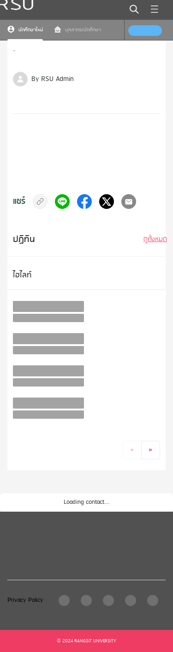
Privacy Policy (25, 600)
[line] (62, 201)
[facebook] (84, 201)
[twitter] (106, 201)
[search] (134, 9)
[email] (128, 201)
